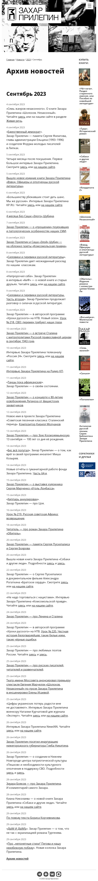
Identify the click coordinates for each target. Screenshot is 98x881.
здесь (21, 116)
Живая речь (14, 121)
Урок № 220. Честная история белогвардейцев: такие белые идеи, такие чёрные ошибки (37, 635)
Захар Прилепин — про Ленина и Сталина (34, 616)
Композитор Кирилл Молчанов (39, 424)
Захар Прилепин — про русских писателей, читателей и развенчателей (35, 667)
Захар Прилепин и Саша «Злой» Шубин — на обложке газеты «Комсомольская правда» (36, 244)
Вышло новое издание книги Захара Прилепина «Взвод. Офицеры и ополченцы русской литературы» (38, 182)
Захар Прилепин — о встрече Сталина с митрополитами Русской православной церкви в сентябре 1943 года (38, 337)
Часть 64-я (40, 473)
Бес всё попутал (18, 450)
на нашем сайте (44, 167)
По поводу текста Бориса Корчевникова (33, 818)
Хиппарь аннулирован (22, 499)
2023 (28, 59)
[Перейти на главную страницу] (33, 21)
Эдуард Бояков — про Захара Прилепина (33, 783)
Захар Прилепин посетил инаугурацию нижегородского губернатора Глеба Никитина (37, 744)
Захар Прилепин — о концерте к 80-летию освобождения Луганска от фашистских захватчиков (34, 401)
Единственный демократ (24, 131)
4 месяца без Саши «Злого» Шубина (30, 216)
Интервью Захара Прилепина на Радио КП (34, 371)
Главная (10, 59)
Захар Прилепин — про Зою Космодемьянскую (37, 435)
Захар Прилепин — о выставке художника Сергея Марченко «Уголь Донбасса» (34, 486)
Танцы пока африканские (24, 382)
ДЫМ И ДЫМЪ (17, 828)
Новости (20, 59)
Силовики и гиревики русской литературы (36, 257)
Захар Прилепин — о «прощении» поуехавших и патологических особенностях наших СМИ (37, 229)
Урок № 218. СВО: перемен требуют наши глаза (36, 320)
